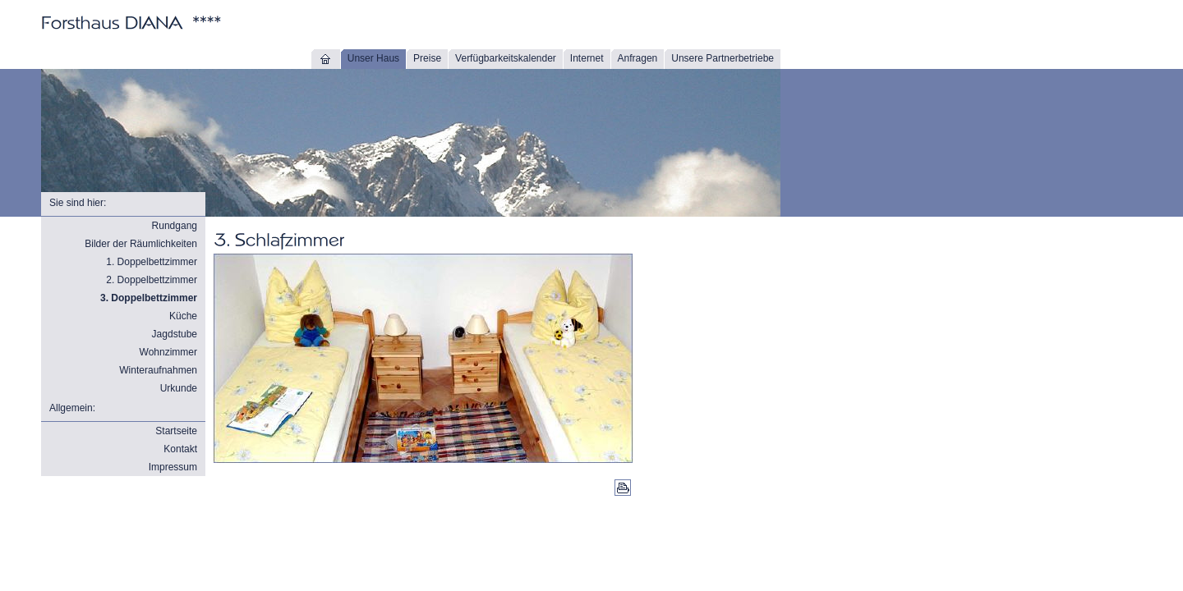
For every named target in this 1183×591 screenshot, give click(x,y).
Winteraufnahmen (158, 370)
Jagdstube (174, 334)
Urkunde (178, 388)
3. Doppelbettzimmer (148, 298)
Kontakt (180, 449)
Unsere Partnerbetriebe (722, 58)
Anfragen (638, 58)
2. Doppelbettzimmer (151, 280)
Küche (183, 316)
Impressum (173, 467)
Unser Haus (373, 58)
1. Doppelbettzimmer (151, 262)
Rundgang (174, 225)
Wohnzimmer (168, 352)
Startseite (176, 431)
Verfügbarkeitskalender (505, 58)
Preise (427, 58)
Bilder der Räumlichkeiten (141, 244)
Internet (587, 58)
